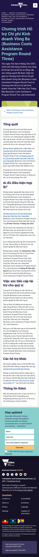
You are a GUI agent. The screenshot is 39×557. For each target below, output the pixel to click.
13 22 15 (20, 470)
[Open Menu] (4, 5)
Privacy (4, 507)
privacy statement (26, 451)
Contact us (6, 499)
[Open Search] (35, 5)
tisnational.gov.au (13, 481)
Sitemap (5, 511)
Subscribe (19, 448)
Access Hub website (25, 490)
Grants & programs (17, 13)
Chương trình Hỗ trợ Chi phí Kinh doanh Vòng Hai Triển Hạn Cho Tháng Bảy (18, 158)
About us (5, 503)
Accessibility (25, 499)
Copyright (24, 507)
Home (4, 13)
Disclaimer (25, 503)
